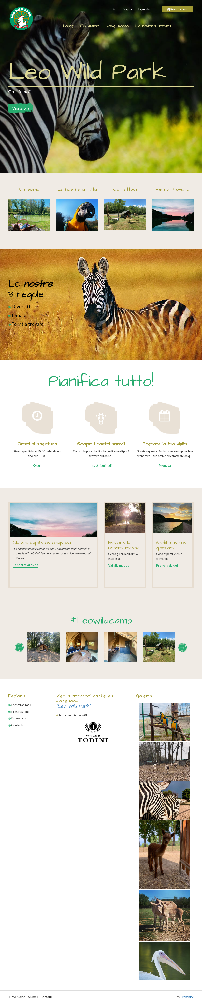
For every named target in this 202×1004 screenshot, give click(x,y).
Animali (33, 997)
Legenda (144, 9)
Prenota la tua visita (164, 444)
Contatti (15, 725)
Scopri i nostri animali (101, 444)
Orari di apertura (37, 444)
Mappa (127, 9)
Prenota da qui (167, 565)
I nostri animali (101, 465)
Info (113, 9)
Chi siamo (89, 26)
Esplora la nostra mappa (124, 545)
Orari (37, 465)
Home (68, 26)
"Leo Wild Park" (73, 706)
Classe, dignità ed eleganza (42, 542)
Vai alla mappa (118, 565)
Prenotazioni (177, 9)
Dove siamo (117, 26)
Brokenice (187, 997)
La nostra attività (153, 26)
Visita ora (20, 108)
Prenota (165, 465)
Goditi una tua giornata (171, 545)
